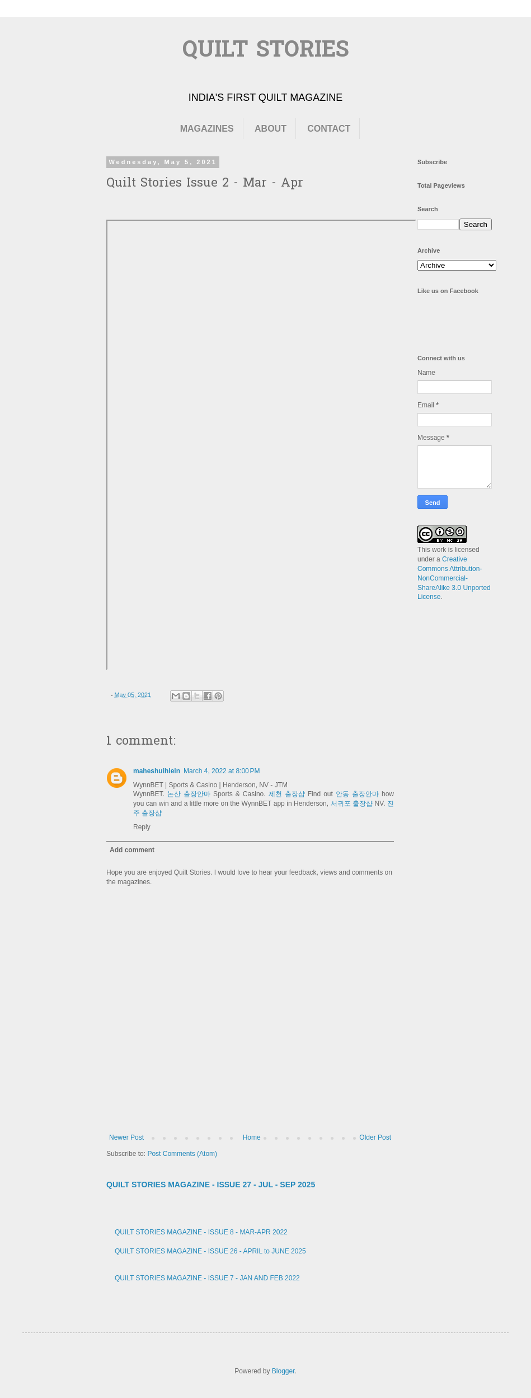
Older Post (375, 1137)
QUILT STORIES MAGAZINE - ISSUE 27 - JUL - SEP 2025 (210, 1184)
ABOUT (270, 128)
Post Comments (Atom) (182, 1154)
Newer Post (126, 1137)
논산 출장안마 (188, 794)
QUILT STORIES (265, 51)
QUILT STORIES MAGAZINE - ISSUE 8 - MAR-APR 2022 (201, 1232)
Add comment (132, 850)
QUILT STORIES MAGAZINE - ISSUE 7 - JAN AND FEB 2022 (207, 1278)
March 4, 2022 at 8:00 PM (222, 771)
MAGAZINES (207, 128)
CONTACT (328, 128)
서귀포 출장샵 (352, 803)
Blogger (283, 1371)
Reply (142, 827)
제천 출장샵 (287, 794)
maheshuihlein (156, 771)
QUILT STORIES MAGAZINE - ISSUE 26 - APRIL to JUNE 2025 (210, 1251)
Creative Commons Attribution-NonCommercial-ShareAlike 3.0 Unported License (454, 578)
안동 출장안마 (357, 794)
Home (252, 1137)
